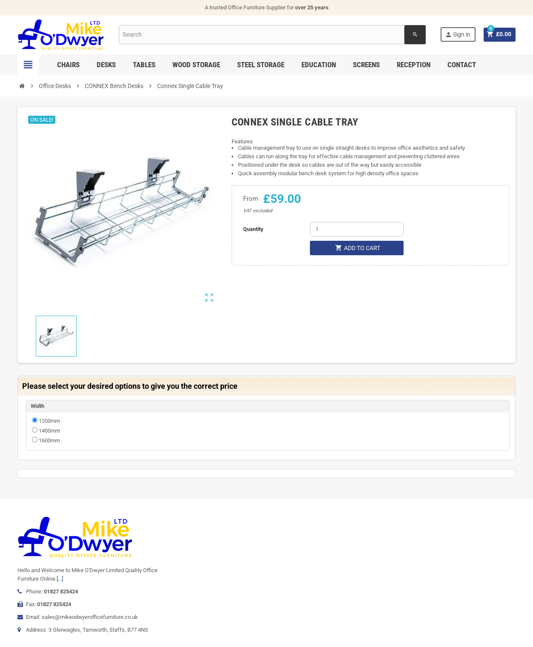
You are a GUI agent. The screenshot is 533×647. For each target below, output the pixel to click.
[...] (60, 579)
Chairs (68, 64)
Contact (461, 64)
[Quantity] (357, 229)
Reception (413, 64)
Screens (366, 64)
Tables (144, 64)
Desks (106, 64)
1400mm (49, 431)
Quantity (253, 229)
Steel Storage (260, 64)
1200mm (49, 421)
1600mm (49, 440)
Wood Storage (196, 64)
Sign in (457, 34)
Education (318, 64)
